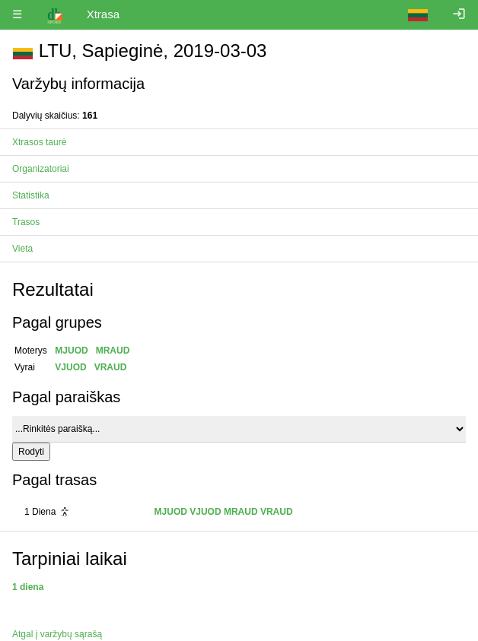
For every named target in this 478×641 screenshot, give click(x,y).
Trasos (26, 222)
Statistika (30, 195)
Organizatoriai (40, 168)
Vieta (22, 248)
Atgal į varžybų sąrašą (57, 634)
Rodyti (31, 451)
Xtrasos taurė (39, 142)
